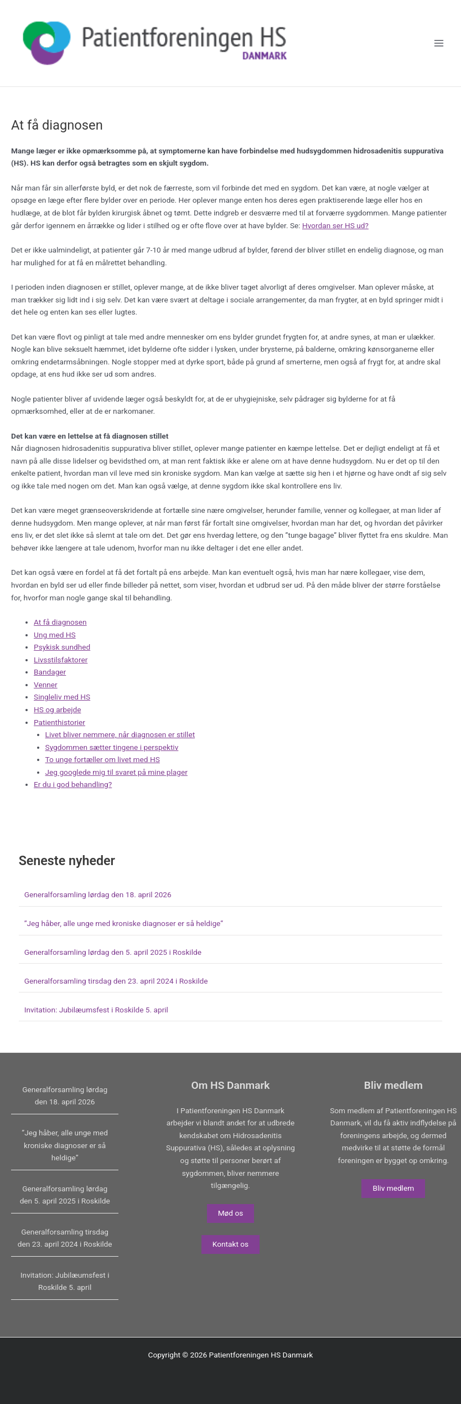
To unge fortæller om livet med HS (102, 771)
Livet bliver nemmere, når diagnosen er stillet (120, 746)
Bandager (50, 684)
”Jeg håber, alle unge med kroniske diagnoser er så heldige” (123, 935)
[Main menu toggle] (439, 49)
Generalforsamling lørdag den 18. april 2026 (98, 906)
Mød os (231, 1212)
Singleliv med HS (62, 708)
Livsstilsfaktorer (60, 671)
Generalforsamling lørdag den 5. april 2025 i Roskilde (112, 964)
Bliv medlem (393, 1188)
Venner (46, 696)
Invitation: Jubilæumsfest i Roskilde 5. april (96, 1021)
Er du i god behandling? (73, 796)
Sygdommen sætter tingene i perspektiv (112, 758)
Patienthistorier (59, 733)
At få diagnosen (60, 634)
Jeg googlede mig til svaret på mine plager (116, 783)
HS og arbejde (57, 721)
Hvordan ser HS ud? (335, 237)
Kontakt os (230, 1244)
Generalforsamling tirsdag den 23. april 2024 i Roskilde (116, 992)
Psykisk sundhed (62, 659)
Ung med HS (55, 646)
